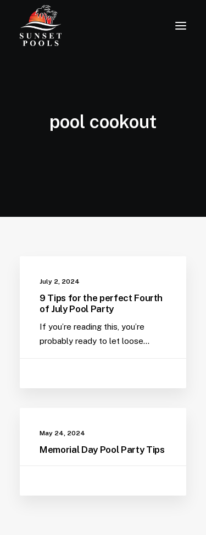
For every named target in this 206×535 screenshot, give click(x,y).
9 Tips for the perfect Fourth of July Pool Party (101, 303)
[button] (180, 25)
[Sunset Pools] (41, 25)
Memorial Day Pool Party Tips (102, 449)
